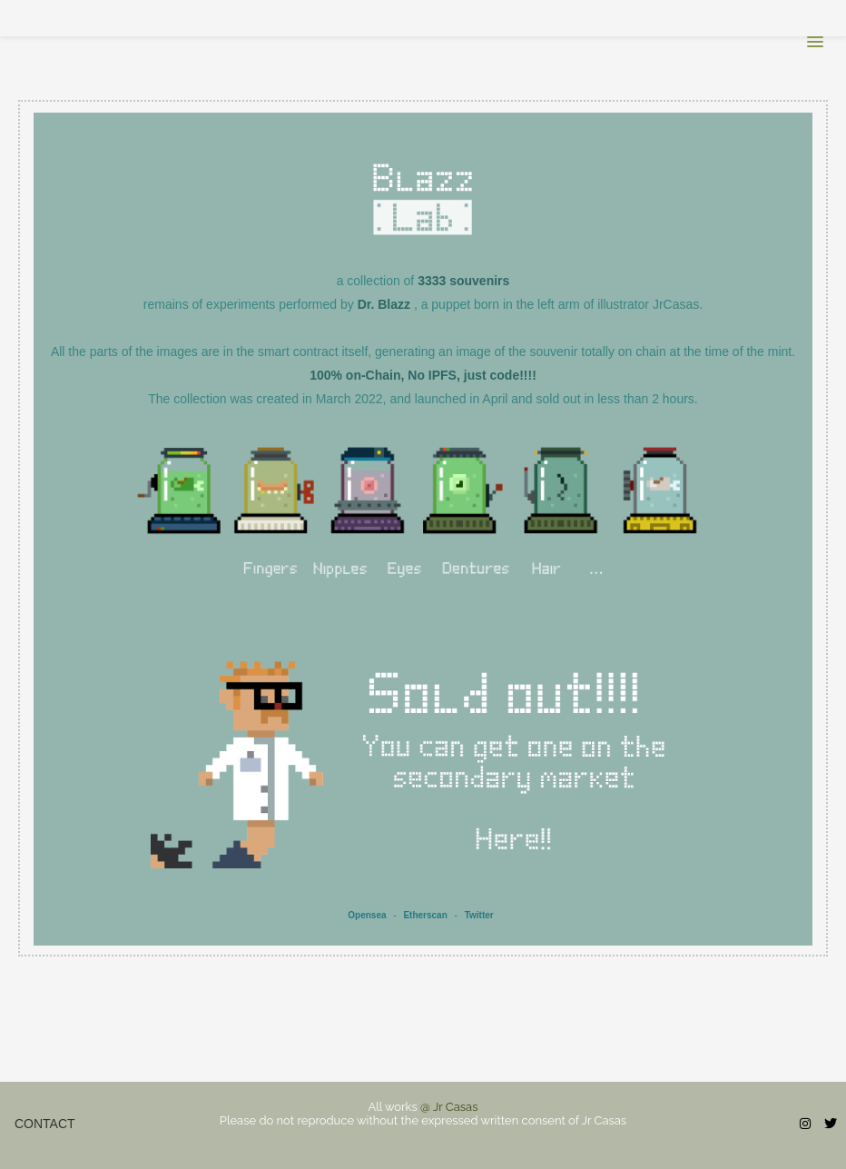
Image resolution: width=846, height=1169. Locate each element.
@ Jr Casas (448, 1107)
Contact (45, 1123)
